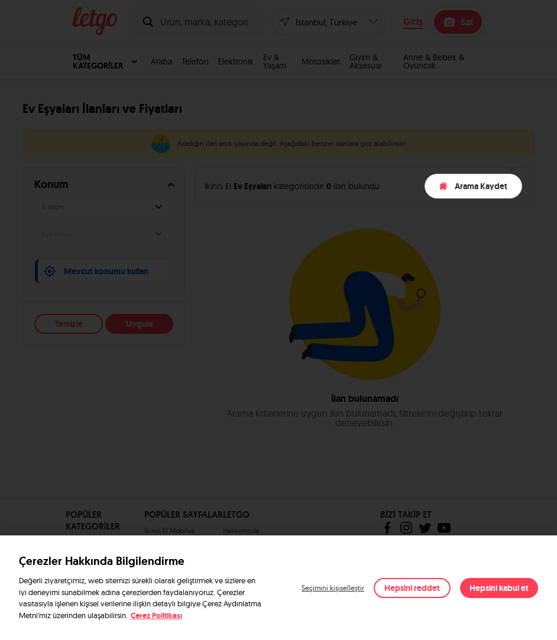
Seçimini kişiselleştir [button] (333, 587)
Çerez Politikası (156, 615)
